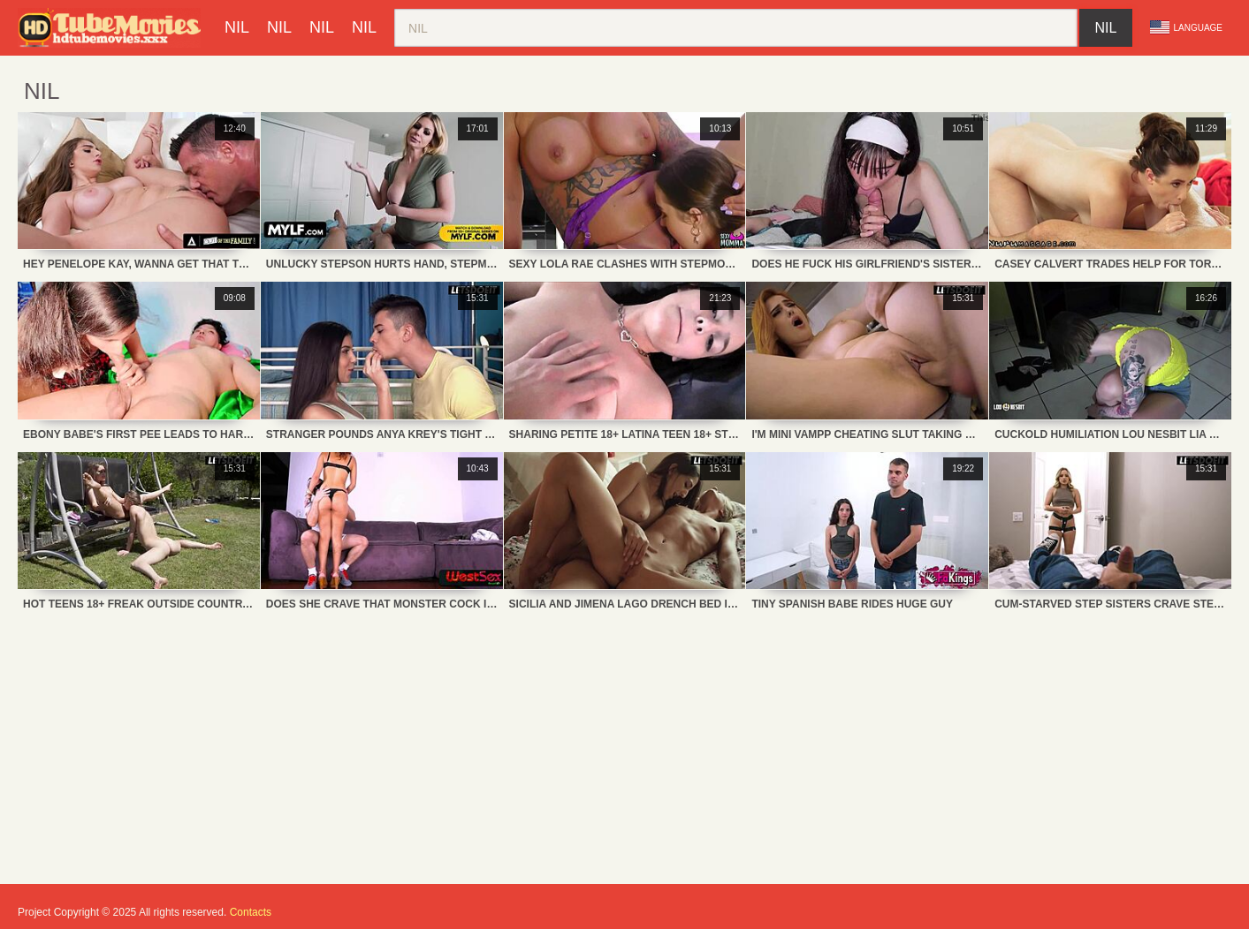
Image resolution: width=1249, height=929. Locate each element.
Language (1186, 27)
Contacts (250, 912)
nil (237, 27)
